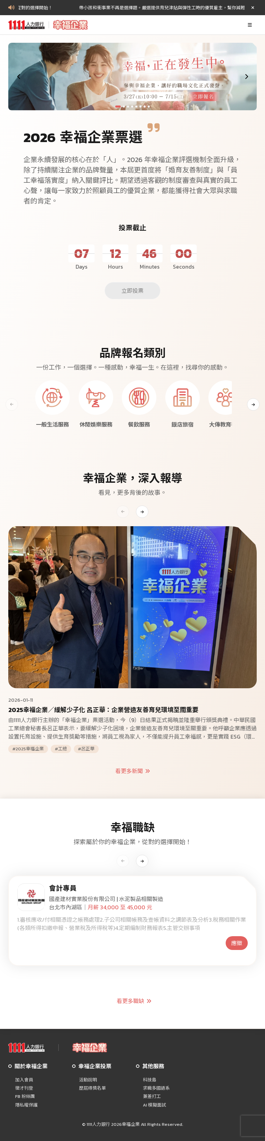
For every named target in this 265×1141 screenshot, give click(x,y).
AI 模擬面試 (154, 1105)
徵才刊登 (24, 1088)
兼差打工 (152, 1096)
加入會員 (24, 1080)
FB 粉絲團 (25, 1096)
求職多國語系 (156, 1088)
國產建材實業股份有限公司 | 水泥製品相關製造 (106, 899)
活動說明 (88, 1080)
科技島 (149, 1080)
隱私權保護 (26, 1105)
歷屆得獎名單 (92, 1088)
